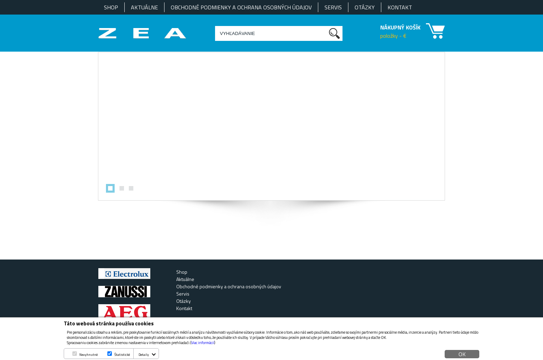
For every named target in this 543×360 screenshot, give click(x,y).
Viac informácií (202, 342)
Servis (333, 7)
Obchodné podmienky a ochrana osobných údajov (241, 7)
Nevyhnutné (88, 354)
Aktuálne (144, 7)
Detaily (144, 354)
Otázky (365, 7)
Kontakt (400, 7)
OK (462, 354)
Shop (111, 7)
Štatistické (122, 354)
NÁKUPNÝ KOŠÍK (400, 27)
